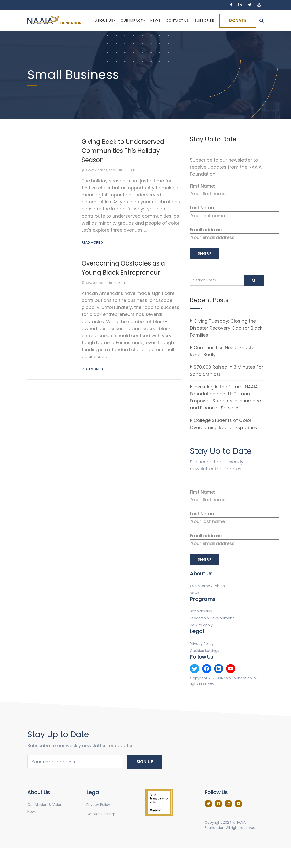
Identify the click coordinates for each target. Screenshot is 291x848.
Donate (237, 20)
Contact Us (177, 20)
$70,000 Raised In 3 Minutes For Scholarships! (226, 370)
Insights (131, 170)
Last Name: (227, 212)
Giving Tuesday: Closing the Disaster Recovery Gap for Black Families (226, 328)
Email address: (227, 234)
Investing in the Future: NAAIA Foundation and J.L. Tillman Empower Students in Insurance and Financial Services (225, 397)
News (155, 20)
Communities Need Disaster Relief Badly (223, 351)
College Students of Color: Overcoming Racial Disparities (223, 424)
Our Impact (133, 20)
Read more (91, 242)
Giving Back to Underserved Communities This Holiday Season (123, 151)
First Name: (227, 190)
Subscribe (204, 20)
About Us (105, 20)
